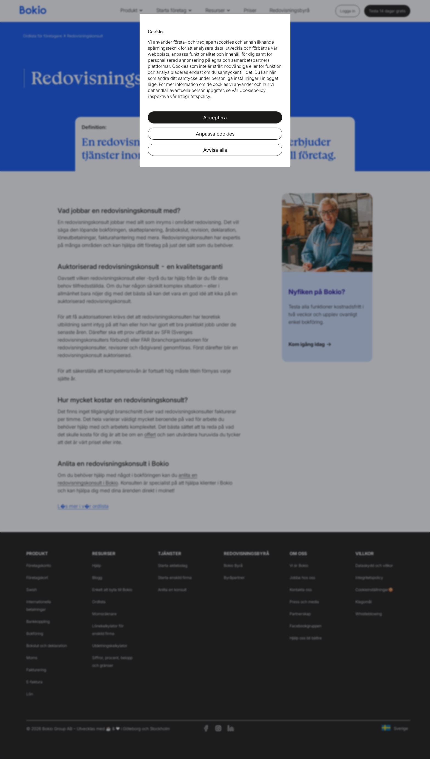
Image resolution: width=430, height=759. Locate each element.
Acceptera (215, 117)
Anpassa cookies (215, 134)
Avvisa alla (215, 150)
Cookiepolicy (252, 90)
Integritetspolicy (194, 96)
